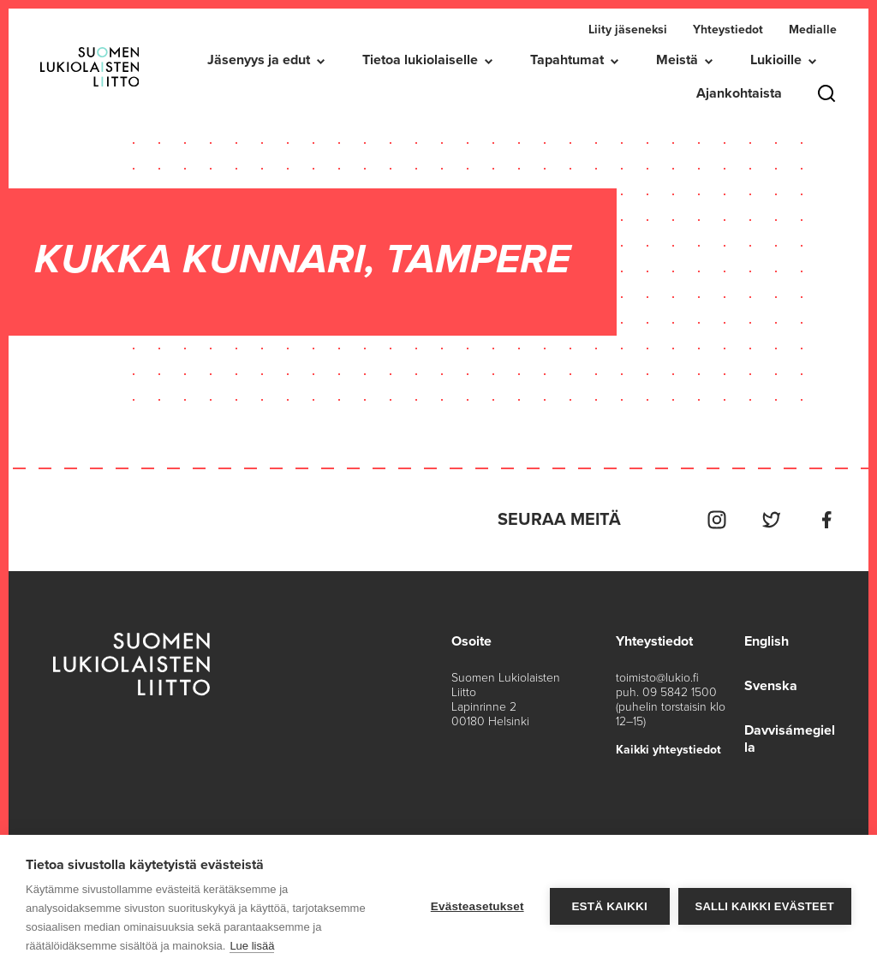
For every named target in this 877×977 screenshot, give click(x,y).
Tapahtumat (567, 60)
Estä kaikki (609, 906)
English (766, 641)
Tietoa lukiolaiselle (420, 60)
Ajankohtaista (739, 93)
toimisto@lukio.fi (657, 677)
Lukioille (776, 60)
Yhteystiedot (728, 29)
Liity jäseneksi (627, 29)
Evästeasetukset (477, 906)
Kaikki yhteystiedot (668, 749)
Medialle (813, 29)
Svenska (770, 685)
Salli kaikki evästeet (764, 906)
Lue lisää (252, 945)
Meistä (677, 60)
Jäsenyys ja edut (258, 60)
